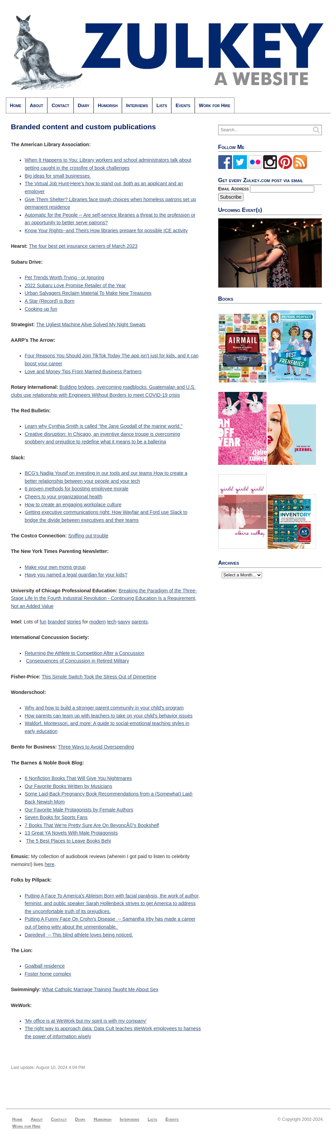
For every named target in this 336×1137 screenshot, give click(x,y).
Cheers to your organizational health (64, 496)
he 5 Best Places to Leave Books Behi (70, 841)
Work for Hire (214, 105)
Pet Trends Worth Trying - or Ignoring (64, 277)
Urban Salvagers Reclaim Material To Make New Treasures (88, 293)
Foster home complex (48, 974)
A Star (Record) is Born (50, 301)
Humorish (107, 105)
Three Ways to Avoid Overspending (96, 747)
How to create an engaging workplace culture (73, 504)
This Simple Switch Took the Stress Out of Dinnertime (99, 676)
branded (56, 621)
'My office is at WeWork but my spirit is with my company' (86, 1021)
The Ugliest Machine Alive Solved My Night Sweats (91, 324)
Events (183, 105)
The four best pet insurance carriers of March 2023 (83, 246)
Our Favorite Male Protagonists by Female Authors (79, 809)
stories (74, 621)
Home (15, 105)
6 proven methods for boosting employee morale (76, 488)
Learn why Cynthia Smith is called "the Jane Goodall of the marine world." (104, 426)
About (36, 105)
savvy (124, 621)
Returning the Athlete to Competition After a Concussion (84, 653)
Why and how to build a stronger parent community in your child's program (104, 708)
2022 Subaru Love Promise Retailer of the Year (75, 285)
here (50, 864)
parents (140, 621)
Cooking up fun (41, 309)
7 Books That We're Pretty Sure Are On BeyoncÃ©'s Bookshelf (92, 825)
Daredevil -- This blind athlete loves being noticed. (79, 935)
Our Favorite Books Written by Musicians (68, 786)
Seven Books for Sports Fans (56, 817)
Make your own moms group (55, 567)
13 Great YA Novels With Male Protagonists (71, 833)
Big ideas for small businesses (58, 176)
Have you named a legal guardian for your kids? (76, 574)
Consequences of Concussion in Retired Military (77, 661)
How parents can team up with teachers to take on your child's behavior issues (109, 715)
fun (43, 621)
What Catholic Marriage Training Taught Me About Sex (100, 989)
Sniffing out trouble (88, 535)
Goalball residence (45, 966)
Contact (60, 105)
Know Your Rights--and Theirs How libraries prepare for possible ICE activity (106, 230)
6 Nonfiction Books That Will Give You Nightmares (78, 778)
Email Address (234, 188)
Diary (83, 105)
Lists (161, 105)
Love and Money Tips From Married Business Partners (83, 371)
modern (97, 621)
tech (111, 621)
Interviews (137, 105)
